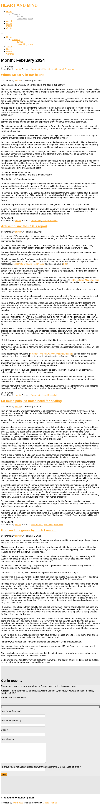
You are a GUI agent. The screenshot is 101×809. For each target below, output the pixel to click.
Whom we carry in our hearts (22, 75)
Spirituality (49, 524)
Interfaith (53, 69)
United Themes (50, 807)
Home (9, 12)
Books (9, 23)
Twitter (20, 16)
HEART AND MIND (19, 5)
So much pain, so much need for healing (31, 401)
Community (36, 69)
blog (65, 264)
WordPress (18, 807)
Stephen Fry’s (51, 354)
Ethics (45, 69)
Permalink (69, 69)
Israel (61, 69)
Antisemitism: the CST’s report (24, 226)
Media (9, 26)
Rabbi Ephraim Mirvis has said (84, 280)
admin (18, 69)
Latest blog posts (25, 19)
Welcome (16, 14)
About (9, 21)
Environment (37, 524)
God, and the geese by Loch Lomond (28, 530)
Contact (10, 28)
